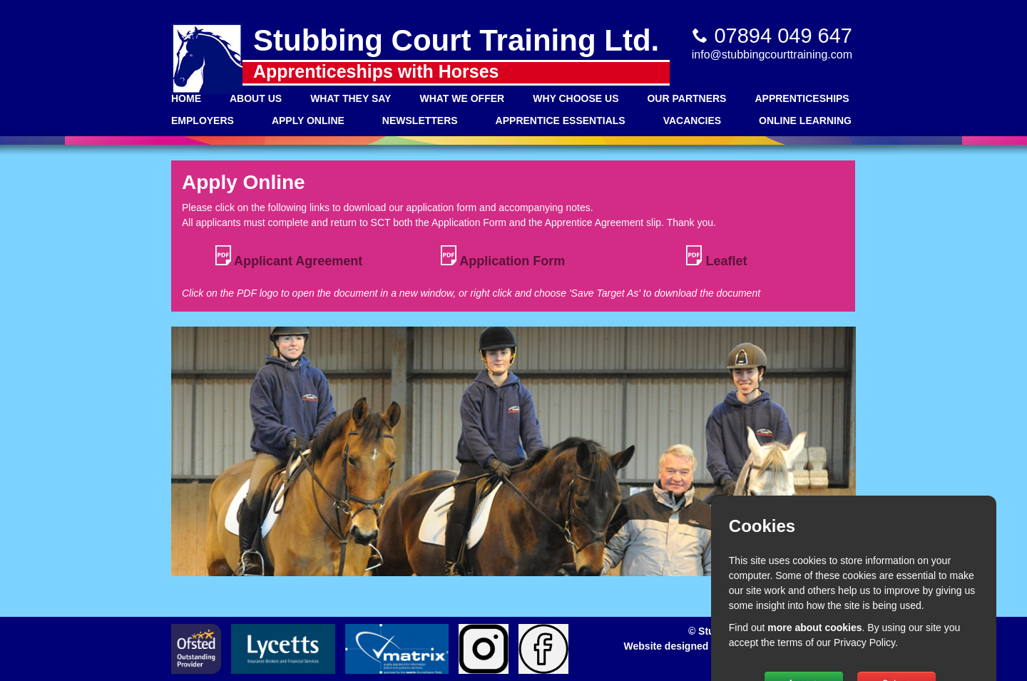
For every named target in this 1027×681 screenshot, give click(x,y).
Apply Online (308, 120)
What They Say (350, 98)
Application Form (503, 256)
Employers (202, 120)
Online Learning (805, 120)
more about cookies (814, 627)
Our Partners (686, 98)
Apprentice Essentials (560, 120)
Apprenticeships (802, 98)
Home (186, 98)
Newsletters (420, 120)
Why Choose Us (575, 98)
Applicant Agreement (289, 256)
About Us (256, 98)
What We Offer (461, 98)
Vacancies (692, 120)
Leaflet (716, 256)
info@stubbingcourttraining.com (772, 54)
